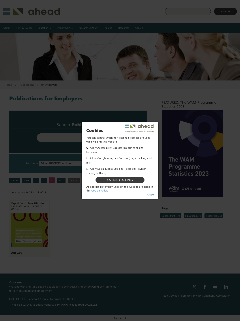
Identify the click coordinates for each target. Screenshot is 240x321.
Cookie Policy (99, 190)
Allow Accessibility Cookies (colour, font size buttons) (114, 150)
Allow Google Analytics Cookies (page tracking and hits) (119, 160)
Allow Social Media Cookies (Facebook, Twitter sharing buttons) (116, 171)
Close (150, 194)
